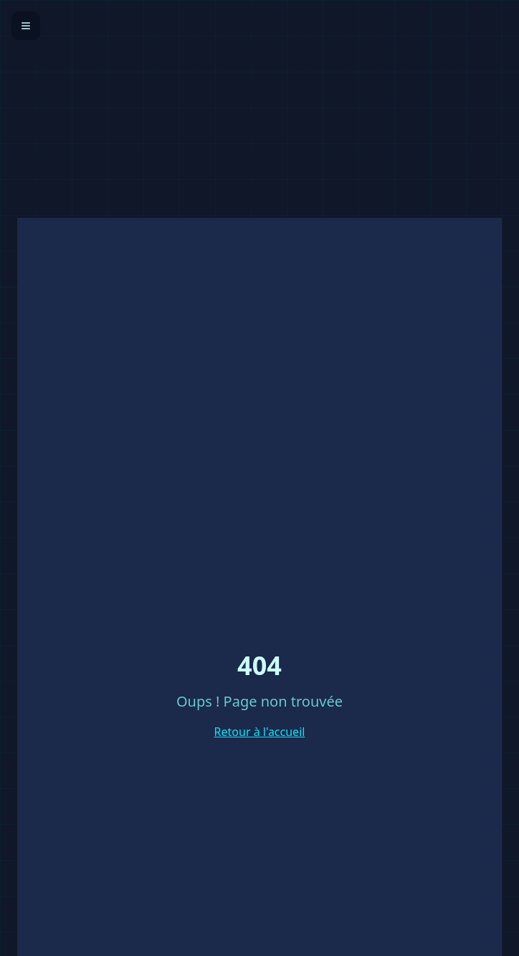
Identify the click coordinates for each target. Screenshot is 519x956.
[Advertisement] (259, 100)
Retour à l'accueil (259, 732)
